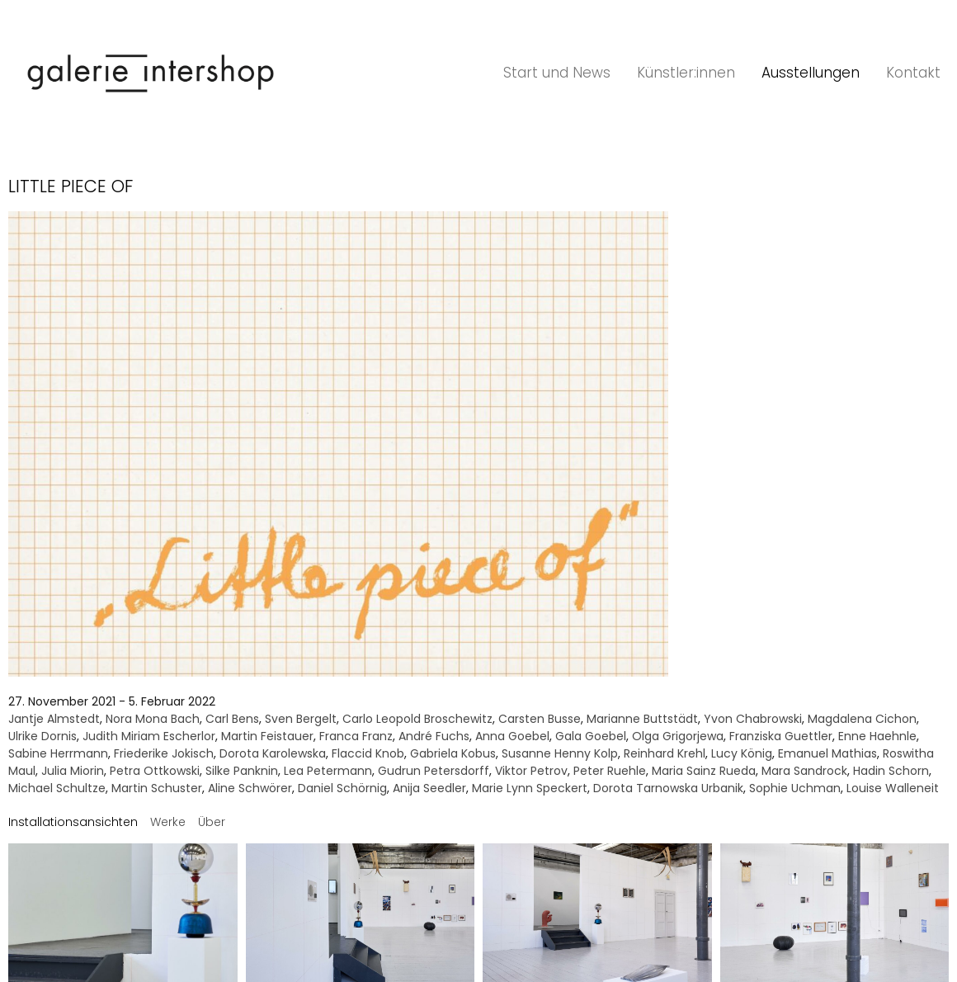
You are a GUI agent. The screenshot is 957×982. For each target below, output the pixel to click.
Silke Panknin (241, 770)
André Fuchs (433, 736)
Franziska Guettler (780, 736)
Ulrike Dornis (42, 736)
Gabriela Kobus (453, 753)
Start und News (556, 73)
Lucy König (741, 753)
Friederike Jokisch (164, 753)
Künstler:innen (686, 73)
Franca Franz (356, 736)
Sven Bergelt (301, 719)
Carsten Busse (539, 719)
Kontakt (913, 73)
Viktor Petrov (531, 770)
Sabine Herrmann (58, 753)
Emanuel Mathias (827, 753)
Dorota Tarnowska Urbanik (668, 788)
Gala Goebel (590, 736)
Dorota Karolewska (272, 753)
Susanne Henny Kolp (560, 753)
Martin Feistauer (267, 736)
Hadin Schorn (891, 770)
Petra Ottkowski (155, 770)
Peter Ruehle (609, 770)
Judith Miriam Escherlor (148, 736)
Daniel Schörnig (342, 788)
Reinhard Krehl (664, 753)
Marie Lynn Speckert (529, 788)
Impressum (440, 896)
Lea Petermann (328, 770)
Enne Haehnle (877, 736)
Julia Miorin (72, 770)
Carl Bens (232, 719)
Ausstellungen (810, 73)
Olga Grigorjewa (678, 736)
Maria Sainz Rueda (704, 770)
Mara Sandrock (804, 770)
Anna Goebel (512, 736)
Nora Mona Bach (153, 719)
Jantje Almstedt (54, 719)
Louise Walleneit (892, 788)
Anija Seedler (429, 788)
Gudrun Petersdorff (433, 770)
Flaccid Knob (368, 753)
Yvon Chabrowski (753, 719)
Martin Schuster (156, 788)
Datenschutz (512, 896)
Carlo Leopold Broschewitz (417, 719)
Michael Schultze (57, 788)
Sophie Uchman (795, 788)
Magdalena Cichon (862, 719)
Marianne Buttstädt (642, 719)
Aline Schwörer (250, 788)
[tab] (73, 822)
